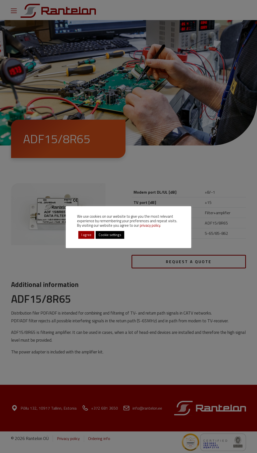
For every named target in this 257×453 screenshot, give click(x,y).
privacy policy (150, 225)
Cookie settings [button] (110, 234)
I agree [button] (86, 234)
